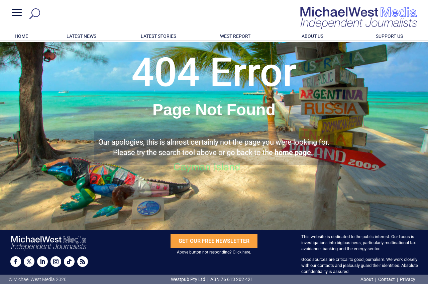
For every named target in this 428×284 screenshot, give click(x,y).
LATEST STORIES (158, 36)
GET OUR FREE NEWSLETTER (214, 241)
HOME (21, 36)
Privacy (407, 279)
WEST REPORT (235, 36)
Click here (241, 252)
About (367, 279)
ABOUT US (312, 36)
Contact (386, 279)
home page (293, 152)
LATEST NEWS (81, 36)
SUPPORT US (389, 36)
